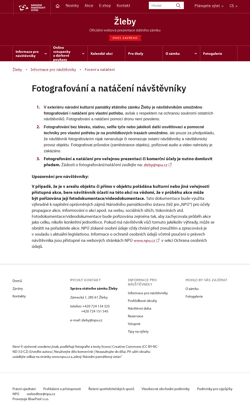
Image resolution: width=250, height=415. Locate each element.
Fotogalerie (194, 296)
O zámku (192, 289)
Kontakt (123, 5)
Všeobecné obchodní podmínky (168, 389)
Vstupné (134, 324)
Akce (89, 5)
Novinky (72, 5)
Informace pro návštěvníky (148, 293)
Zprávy (17, 288)
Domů (17, 281)
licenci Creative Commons (121, 346)
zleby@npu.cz (158, 165)
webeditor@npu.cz (56, 394)
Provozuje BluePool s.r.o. (30, 399)
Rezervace (135, 316)
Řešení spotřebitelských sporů (113, 389)
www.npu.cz (147, 240)
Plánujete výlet (209, 5)
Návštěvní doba (139, 308)
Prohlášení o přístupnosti (63, 389)
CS (234, 5)
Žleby (125, 21)
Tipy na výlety (138, 331)
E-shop (105, 5)
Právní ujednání (24, 389)
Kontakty (19, 296)
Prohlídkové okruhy (142, 301)
